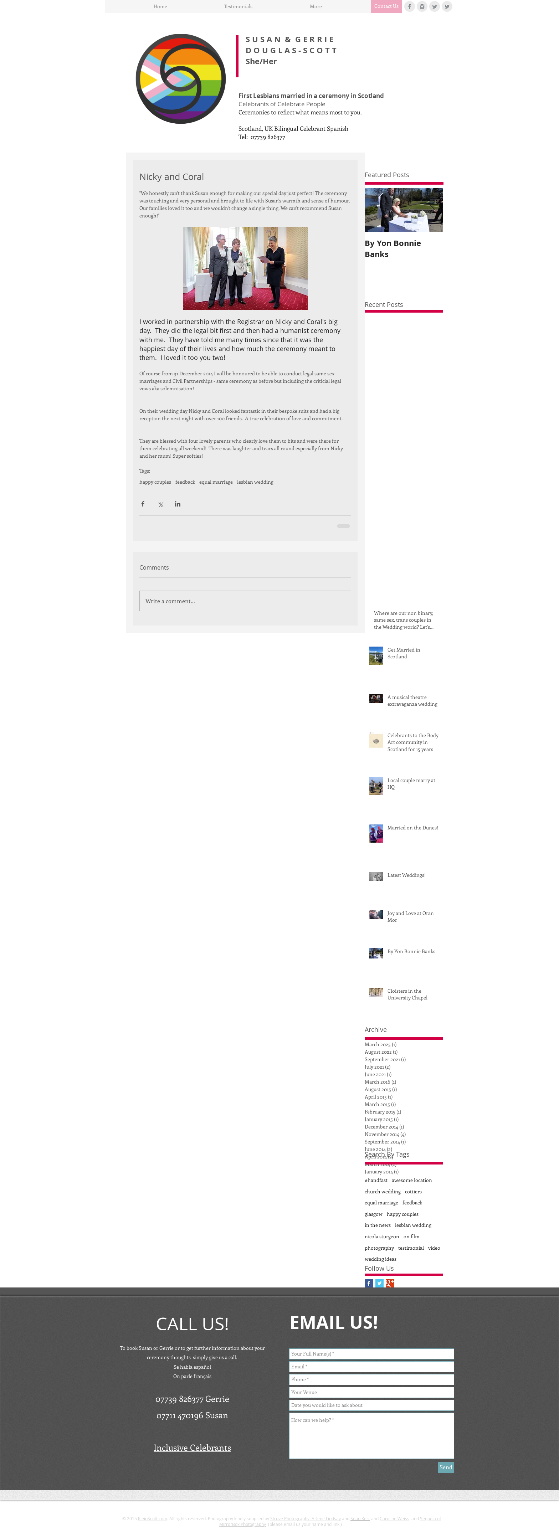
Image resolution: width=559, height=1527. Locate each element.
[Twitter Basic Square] (379, 1283)
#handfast (376, 1180)
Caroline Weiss (394, 1518)
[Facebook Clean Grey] (409, 6)
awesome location (412, 1180)
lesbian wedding (255, 482)
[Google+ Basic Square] (390, 1283)
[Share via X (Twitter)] (160, 503)
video (434, 1247)
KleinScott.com (152, 1518)
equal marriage (216, 482)
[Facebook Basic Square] (369, 1283)
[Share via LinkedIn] (177, 503)
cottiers (413, 1191)
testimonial (411, 1247)
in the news (378, 1225)
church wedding (383, 1191)
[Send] (446, 1467)
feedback (185, 482)
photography (379, 1247)
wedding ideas (380, 1258)
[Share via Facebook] (142, 503)
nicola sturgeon (382, 1236)
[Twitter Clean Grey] (434, 6)
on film (412, 1236)
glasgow (374, 1213)
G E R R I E (314, 39)
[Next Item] (432, 209)
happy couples (155, 482)
